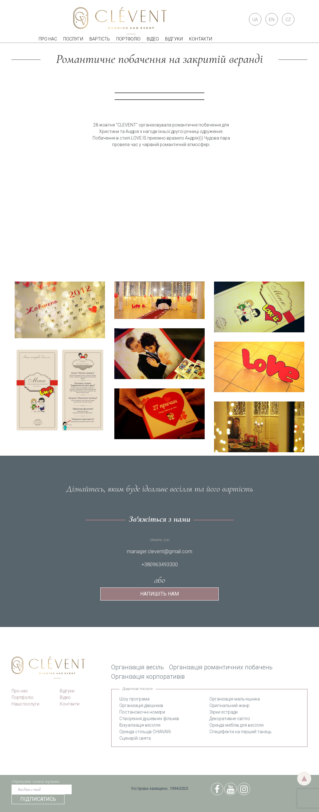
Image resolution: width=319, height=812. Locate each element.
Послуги (73, 38)
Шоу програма (134, 698)
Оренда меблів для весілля (236, 725)
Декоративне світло (229, 718)
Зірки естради (223, 712)
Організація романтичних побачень (221, 667)
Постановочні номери (142, 712)
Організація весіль (137, 667)
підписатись (38, 799)
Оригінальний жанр (229, 705)
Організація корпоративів (148, 676)
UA (255, 19)
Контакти (200, 38)
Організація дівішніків (141, 705)
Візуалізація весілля (139, 725)
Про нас (48, 38)
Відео (153, 38)
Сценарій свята (135, 738)
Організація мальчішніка (234, 698)
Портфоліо (128, 38)
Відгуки (174, 38)
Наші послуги (25, 703)
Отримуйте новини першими (35, 781)
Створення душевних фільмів (149, 718)
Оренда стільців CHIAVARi (145, 731)
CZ (288, 19)
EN (271, 19)
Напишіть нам (159, 594)
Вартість (99, 38)
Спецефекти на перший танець (240, 731)
